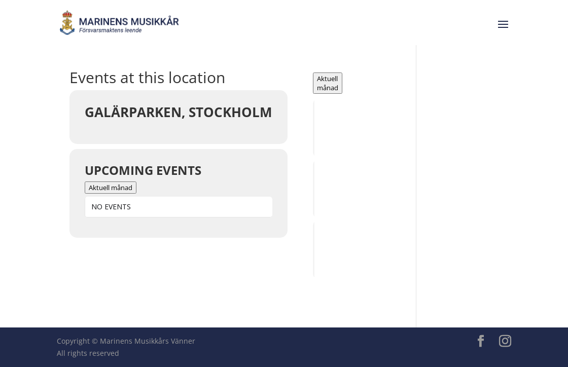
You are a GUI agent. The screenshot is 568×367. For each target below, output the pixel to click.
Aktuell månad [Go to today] (110, 187)
